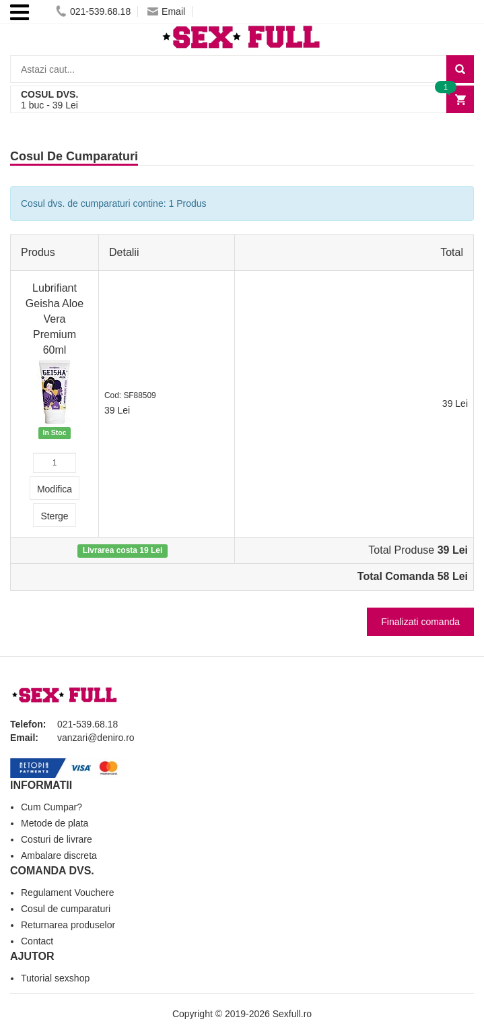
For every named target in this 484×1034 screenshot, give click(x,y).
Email (166, 11)
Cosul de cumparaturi (65, 908)
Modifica (54, 489)
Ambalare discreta (59, 855)
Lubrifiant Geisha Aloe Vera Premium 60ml (54, 318)
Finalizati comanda (420, 621)
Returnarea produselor (68, 924)
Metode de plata (54, 823)
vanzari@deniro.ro (96, 737)
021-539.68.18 (93, 11)
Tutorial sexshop (55, 978)
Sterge (54, 516)
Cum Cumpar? (51, 807)
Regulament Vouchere (67, 892)
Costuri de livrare (56, 839)
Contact (37, 941)
